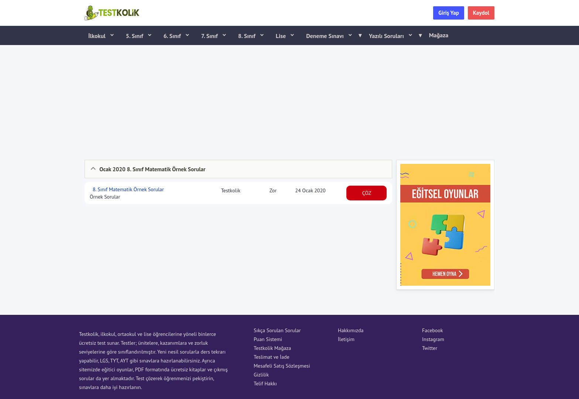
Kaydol (481, 12)
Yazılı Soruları (393, 35)
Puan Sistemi (268, 339)
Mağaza (439, 35)
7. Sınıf (210, 35)
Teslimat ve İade (272, 357)
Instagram (433, 339)
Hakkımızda (350, 330)
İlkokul (97, 35)
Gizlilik (261, 374)
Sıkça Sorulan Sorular (277, 330)
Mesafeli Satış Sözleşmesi (282, 365)
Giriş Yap (448, 12)
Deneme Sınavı (331, 35)
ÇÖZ (366, 193)
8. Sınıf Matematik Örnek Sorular (127, 189)
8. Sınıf (247, 35)
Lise (281, 35)
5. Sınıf (135, 35)
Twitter (429, 348)
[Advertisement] (289, 100)
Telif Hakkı (265, 383)
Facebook (432, 330)
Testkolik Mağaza (272, 348)
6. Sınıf (173, 35)
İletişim (346, 339)
